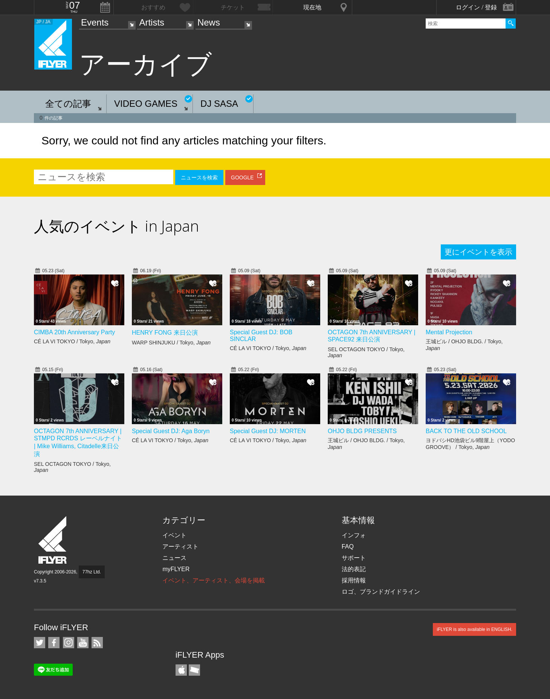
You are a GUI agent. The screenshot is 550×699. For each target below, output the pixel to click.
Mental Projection (449, 332)
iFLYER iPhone (181, 670)
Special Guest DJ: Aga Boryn (170, 431)
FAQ (348, 546)
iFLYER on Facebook (54, 642)
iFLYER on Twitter (39, 642)
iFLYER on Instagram (68, 642)
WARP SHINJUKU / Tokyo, (171, 343)
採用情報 (354, 580)
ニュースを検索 (199, 177)
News (208, 22)
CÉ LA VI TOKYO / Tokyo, (72, 341)
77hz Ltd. (91, 572)
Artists (151, 22)
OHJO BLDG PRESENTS (362, 431)
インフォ (354, 535)
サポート (354, 558)
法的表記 (354, 569)
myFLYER (175, 569)
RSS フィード (97, 642)
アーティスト (180, 546)
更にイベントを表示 (478, 252)
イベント (174, 535)
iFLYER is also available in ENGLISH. (474, 629)
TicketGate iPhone (194, 670)
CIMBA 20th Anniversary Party (74, 332)
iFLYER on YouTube (83, 642)
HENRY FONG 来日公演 (165, 332)
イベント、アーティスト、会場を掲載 (213, 580)
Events (94, 22)
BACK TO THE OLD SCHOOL (466, 431)
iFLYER (53, 540)
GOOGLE (242, 177)
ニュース (174, 558)
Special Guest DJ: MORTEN (268, 431)
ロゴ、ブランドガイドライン (381, 591)
